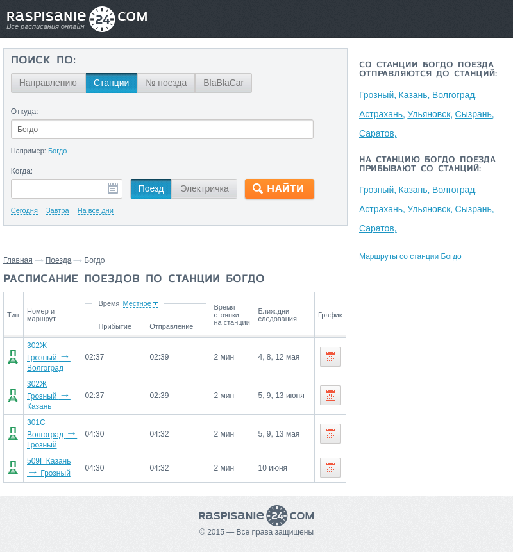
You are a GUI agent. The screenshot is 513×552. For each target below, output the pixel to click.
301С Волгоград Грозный (52, 415)
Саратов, (378, 133)
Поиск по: (43, 61)
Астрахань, (382, 114)
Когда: (22, 171)
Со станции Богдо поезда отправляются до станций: (428, 70)
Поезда (59, 260)
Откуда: (24, 111)
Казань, (415, 95)
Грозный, (377, 95)
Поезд (151, 188)
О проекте (314, 538)
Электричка (204, 188)
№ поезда (166, 83)
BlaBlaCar (223, 83)
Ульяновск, (431, 114)
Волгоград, (455, 95)
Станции (112, 83)
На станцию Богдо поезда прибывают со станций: (427, 165)
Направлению (48, 83)
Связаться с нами (252, 538)
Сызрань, (476, 114)
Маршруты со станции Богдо (410, 256)
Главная (18, 260)
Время (111, 303)
